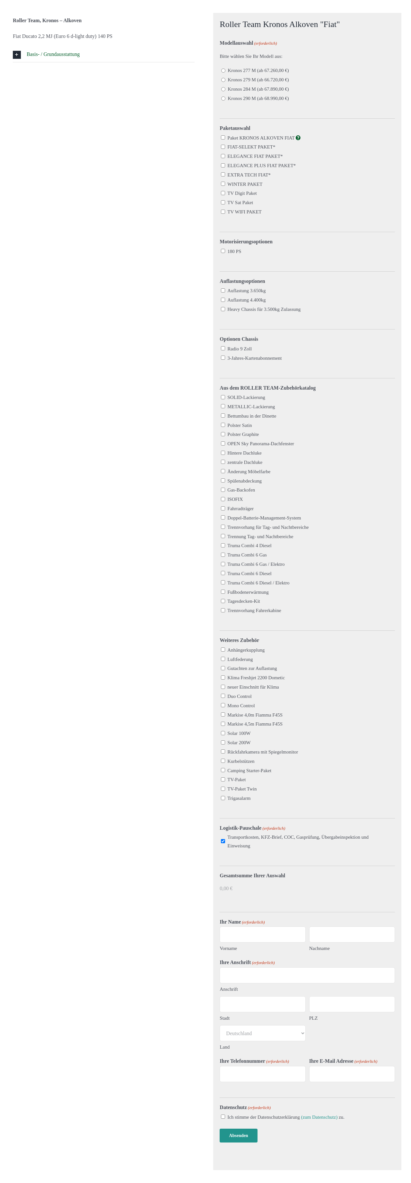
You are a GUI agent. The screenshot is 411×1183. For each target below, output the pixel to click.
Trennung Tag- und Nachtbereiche (260, 536)
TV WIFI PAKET (244, 211)
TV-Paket (236, 779)
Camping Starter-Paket (249, 770)
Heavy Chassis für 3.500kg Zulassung (264, 309)
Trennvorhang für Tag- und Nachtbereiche (268, 527)
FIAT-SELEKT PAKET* (251, 146)
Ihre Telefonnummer (254, 1061)
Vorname (228, 948)
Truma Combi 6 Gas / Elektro (255, 564)
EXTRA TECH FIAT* (249, 174)
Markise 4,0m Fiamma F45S (255, 715)
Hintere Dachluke (244, 453)
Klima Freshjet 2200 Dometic (256, 677)
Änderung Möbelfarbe (248, 471)
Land (225, 1047)
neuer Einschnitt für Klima (253, 687)
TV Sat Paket (240, 202)
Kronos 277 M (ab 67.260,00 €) (258, 70)
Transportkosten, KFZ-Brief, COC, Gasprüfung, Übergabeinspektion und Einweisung (298, 841)
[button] (104, 55)
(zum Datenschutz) (319, 1117)
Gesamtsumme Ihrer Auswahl (252, 875)
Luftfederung (240, 659)
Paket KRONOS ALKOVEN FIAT (264, 137)
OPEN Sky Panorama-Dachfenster (260, 443)
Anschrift (229, 989)
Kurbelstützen (240, 761)
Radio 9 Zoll (239, 348)
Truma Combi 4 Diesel (249, 545)
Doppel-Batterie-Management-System (264, 517)
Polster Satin (239, 425)
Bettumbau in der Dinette (251, 416)
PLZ (313, 1018)
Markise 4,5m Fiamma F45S (255, 724)
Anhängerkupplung (246, 650)
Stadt (225, 1018)
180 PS (234, 251)
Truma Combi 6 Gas (247, 554)
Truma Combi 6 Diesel (249, 573)
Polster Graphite (243, 434)
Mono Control (241, 705)
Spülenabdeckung (244, 480)
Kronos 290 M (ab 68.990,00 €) (258, 98)
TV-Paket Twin (242, 788)
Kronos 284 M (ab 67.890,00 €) (258, 89)
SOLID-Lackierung (246, 397)
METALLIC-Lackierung (251, 406)
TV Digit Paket (242, 193)
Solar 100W (238, 733)
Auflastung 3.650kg (246, 290)
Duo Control (239, 696)
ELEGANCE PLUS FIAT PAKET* (261, 165)
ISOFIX (235, 499)
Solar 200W (238, 742)
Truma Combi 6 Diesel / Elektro (258, 582)
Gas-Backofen (241, 489)
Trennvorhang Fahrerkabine (254, 610)
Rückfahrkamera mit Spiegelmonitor (262, 751)
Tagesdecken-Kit (243, 601)
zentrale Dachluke (244, 462)
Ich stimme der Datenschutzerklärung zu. (285, 1117)
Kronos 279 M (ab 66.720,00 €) (258, 79)
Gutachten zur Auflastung (252, 668)
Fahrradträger (240, 508)
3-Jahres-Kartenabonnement (254, 358)
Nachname (319, 948)
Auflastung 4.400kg (246, 300)
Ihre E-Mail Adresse (343, 1061)
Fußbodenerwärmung (247, 592)
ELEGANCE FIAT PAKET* (255, 156)
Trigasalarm (238, 798)
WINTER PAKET (244, 184)
